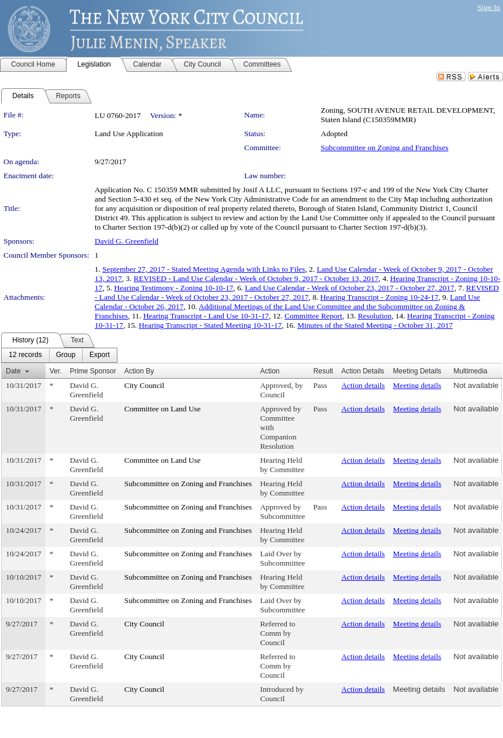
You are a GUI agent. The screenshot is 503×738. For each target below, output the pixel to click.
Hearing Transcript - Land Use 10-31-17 (206, 315)
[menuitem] (25, 355)
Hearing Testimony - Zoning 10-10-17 (173, 287)
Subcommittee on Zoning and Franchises (384, 147)
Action (269, 371)
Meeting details (417, 385)
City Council (144, 385)
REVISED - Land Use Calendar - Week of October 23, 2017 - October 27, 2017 (297, 292)
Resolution (374, 315)
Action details (362, 385)
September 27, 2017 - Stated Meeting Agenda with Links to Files (203, 269)
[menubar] (59, 355)
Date (13, 371)
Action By (139, 371)
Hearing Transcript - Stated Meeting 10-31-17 (210, 325)
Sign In (488, 7)
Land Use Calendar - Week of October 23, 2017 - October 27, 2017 (349, 287)
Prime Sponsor (93, 371)
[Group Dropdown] (65, 355)
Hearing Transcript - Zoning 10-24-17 (379, 297)
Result (323, 371)
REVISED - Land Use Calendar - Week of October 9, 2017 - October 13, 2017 (256, 278)
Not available (475, 385)
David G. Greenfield (126, 241)
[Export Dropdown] (99, 355)
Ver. (56, 371)
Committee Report (313, 315)
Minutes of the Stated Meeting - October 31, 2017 (375, 325)
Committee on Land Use (162, 408)
